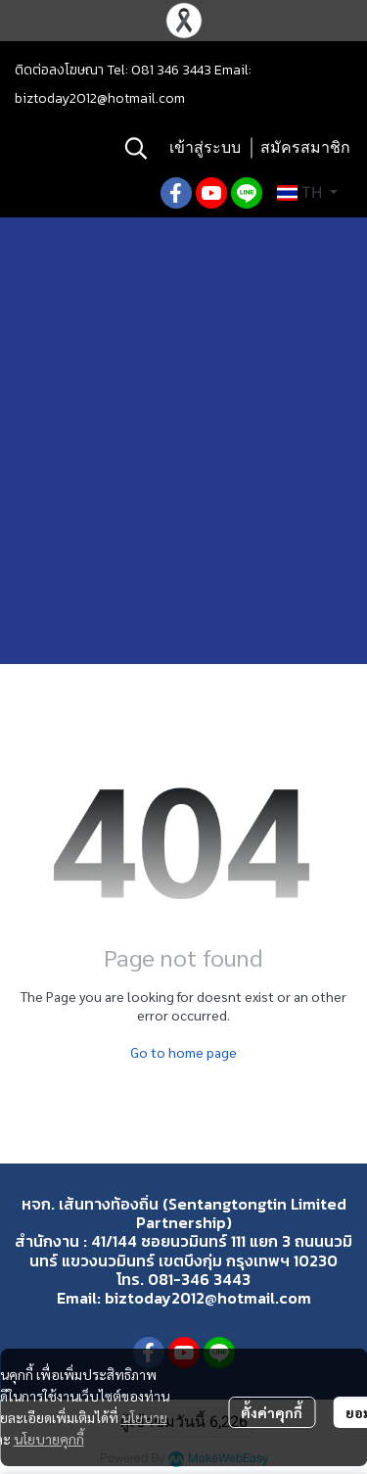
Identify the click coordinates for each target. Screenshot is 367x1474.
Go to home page (183, 1052)
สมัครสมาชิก (305, 147)
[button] (136, 148)
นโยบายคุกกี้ (49, 1439)
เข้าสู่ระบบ (205, 147)
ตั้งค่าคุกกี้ (271, 1412)
